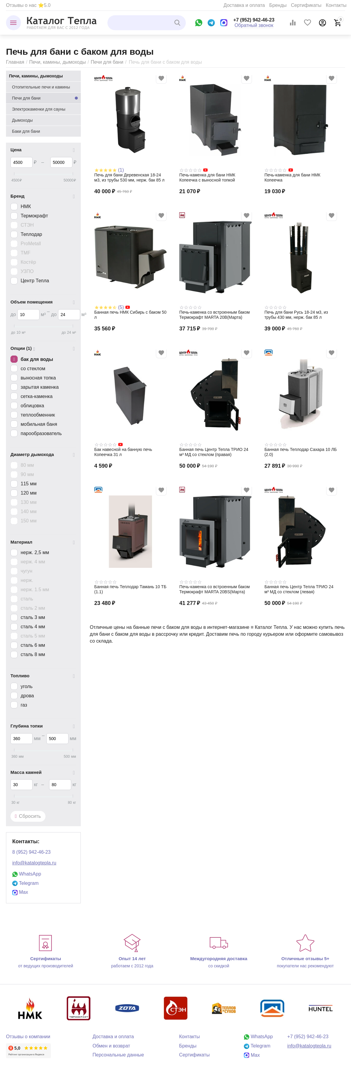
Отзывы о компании (28, 1036)
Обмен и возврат (111, 1045)
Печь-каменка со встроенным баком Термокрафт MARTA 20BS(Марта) (214, 589)
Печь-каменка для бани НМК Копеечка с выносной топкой (207, 177)
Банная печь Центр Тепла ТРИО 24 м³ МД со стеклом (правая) (213, 452)
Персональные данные (118, 1054)
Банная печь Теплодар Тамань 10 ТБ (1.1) (130, 589)
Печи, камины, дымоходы (57, 62)
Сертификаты (306, 5)
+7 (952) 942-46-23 (254, 19)
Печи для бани (107, 62)
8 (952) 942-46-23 (31, 852)
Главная (15, 62)
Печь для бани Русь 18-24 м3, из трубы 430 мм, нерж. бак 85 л (296, 315)
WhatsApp (26, 873)
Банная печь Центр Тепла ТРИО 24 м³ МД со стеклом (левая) (299, 589)
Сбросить (28, 816)
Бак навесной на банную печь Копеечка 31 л (123, 452)
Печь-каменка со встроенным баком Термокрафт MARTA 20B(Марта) (214, 315)
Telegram (25, 883)
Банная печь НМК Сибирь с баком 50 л (130, 315)
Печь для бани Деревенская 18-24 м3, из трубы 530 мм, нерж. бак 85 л (129, 177)
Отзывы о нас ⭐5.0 (28, 5)
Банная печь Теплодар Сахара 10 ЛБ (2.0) (301, 452)
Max (20, 892)
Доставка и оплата (244, 5)
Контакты (336, 5)
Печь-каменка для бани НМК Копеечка (292, 177)
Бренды (278, 5)
